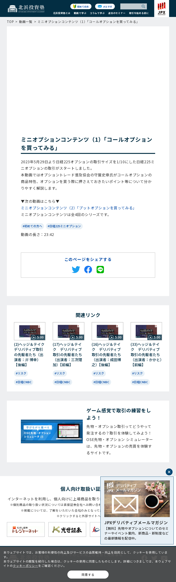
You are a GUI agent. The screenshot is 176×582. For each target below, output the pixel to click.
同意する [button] (88, 574)
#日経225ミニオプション (64, 226)
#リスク (21, 373)
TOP (10, 21)
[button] (61, 14)
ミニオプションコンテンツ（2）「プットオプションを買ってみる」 (79, 208)
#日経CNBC (24, 382)
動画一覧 (26, 21)
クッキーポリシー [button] (25, 565)
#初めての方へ (32, 226)
